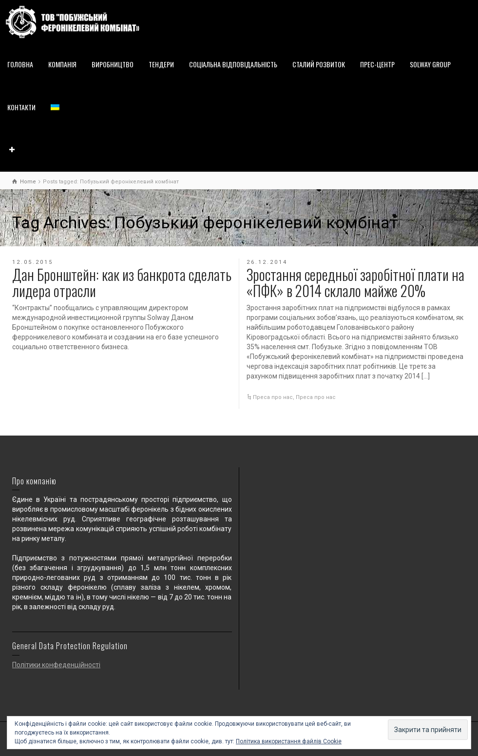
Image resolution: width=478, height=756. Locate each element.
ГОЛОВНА (20, 64)
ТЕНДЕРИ (161, 64)
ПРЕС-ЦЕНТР (377, 64)
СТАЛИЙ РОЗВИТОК (318, 64)
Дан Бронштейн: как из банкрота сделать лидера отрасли (121, 282)
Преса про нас (273, 397)
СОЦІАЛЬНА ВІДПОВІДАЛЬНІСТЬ (233, 64)
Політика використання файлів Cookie (289, 741)
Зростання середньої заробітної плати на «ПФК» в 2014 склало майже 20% (355, 282)
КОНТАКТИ (21, 107)
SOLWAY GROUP (430, 64)
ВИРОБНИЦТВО (113, 64)
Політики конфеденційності (56, 665)
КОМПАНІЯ (62, 64)
